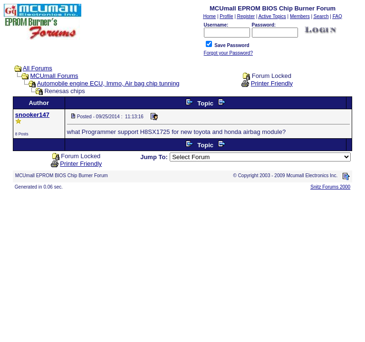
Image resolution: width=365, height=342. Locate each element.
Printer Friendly (272, 83)
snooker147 (32, 114)
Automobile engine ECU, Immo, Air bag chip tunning (108, 83)
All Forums (37, 68)
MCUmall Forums (54, 75)
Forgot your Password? (228, 53)
